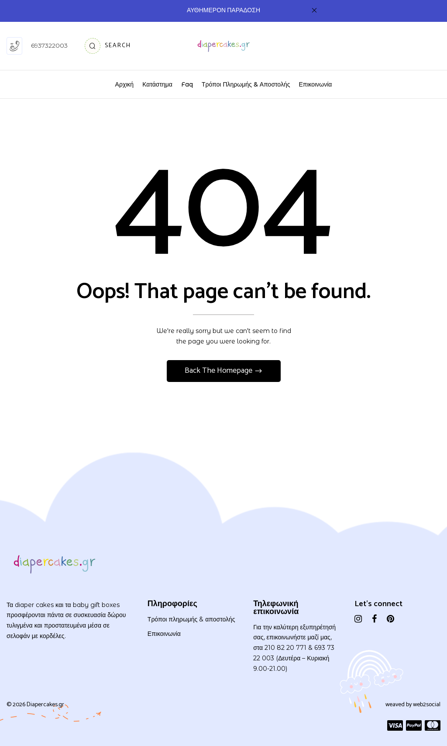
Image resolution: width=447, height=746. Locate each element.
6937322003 (49, 45)
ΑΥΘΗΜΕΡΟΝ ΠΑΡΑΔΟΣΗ (223, 11)
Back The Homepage (219, 370)
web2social (426, 705)
